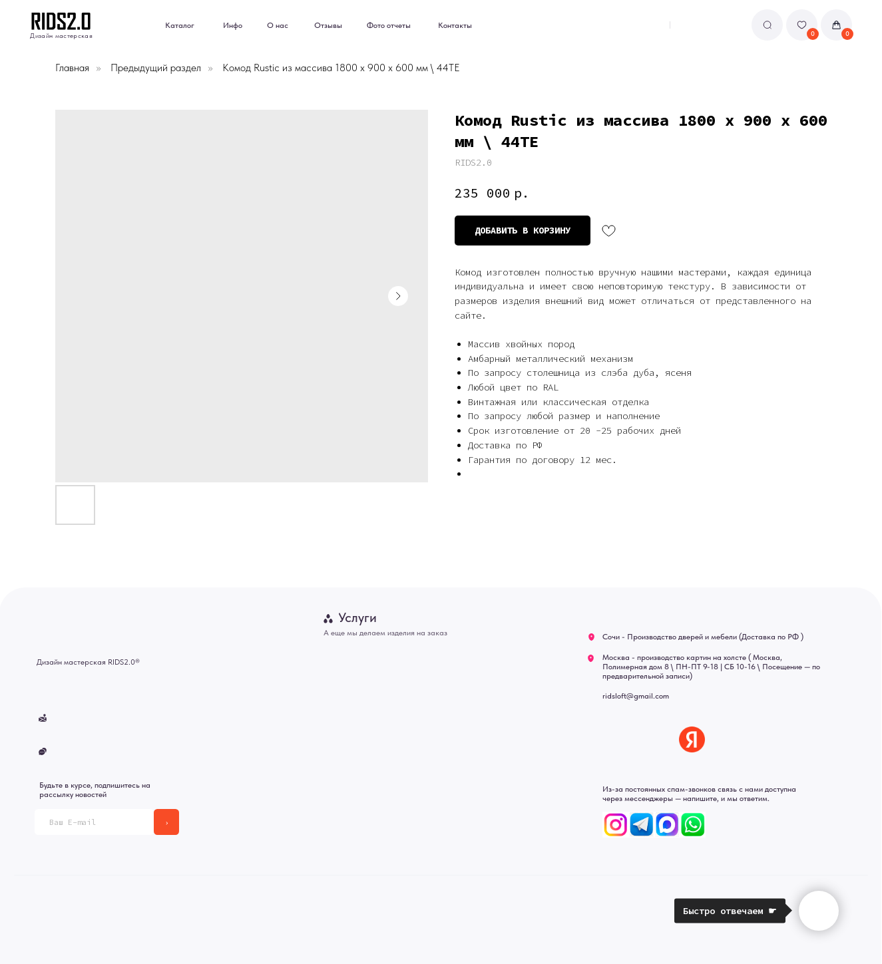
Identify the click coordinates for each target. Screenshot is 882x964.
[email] (94, 822)
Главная (72, 67)
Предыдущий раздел (155, 67)
